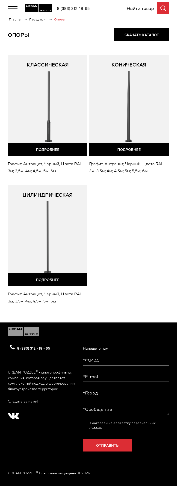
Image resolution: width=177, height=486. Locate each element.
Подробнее (47, 149)
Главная (15, 19)
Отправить (107, 445)
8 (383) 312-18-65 (73, 8)
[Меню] (13, 8)
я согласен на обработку (122, 425)
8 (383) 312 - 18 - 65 (33, 348)
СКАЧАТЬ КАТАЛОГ (141, 34)
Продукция (38, 19)
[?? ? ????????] (12, 414)
